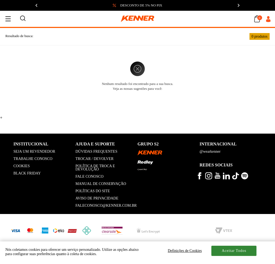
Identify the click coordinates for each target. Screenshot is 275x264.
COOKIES (21, 166)
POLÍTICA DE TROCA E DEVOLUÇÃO (95, 167)
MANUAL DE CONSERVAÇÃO (100, 184)
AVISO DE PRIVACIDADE (96, 198)
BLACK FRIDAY (27, 173)
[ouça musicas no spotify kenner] (244, 178)
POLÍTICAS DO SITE (92, 191)
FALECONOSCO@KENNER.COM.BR (106, 206)
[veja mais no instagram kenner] (208, 178)
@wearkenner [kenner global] (210, 151)
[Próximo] (238, 5)
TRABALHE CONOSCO (32, 159)
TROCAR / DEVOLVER (94, 159)
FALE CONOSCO (89, 176)
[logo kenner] (137, 19)
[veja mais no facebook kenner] (199, 178)
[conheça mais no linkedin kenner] (226, 178)
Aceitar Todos (234, 251)
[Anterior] (37, 5)
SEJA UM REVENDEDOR (34, 151)
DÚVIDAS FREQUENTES (96, 151)
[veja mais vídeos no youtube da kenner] (217, 178)
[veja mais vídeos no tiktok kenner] (235, 178)
